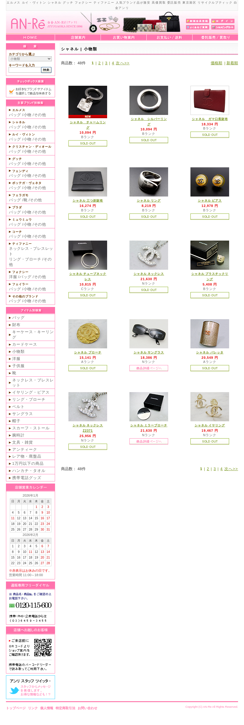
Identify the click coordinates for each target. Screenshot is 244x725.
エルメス (18, 110)
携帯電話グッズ (26, 477)
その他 (40, 115)
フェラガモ (20, 195)
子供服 (18, 366)
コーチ (17, 231)
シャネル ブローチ (87, 352)
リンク (33, 708)
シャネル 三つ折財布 (88, 200)
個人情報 (46, 708)
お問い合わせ (87, 708)
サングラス (22, 413)
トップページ (16, 708)
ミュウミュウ (22, 219)
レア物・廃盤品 (26, 456)
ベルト (18, 406)
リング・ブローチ (25, 259)
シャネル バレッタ (209, 352)
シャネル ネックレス (149, 273)
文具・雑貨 (22, 442)
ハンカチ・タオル (29, 470)
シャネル (18, 122)
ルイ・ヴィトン (23, 134)
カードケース (24, 344)
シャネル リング (149, 200)
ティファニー (22, 243)
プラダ (17, 207)
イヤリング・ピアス (31, 392)
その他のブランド (25, 296)
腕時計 (18, 435)
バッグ (15, 115)
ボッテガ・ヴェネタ (27, 183)
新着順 (232, 63)
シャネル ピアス (210, 200)
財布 (16, 324)
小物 (28, 115)
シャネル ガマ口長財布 (210, 119)
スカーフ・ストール (31, 428)
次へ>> (122, 63)
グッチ (17, 158)
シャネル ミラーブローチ (149, 425)
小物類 (18, 351)
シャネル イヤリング (210, 425)
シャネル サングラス (149, 352)
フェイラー (20, 284)
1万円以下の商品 (28, 463)
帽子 (16, 421)
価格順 (216, 63)
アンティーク (24, 449)
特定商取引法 (65, 708)
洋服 (13, 277)
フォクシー (20, 272)
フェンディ (20, 171)
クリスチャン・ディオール (31, 146)
